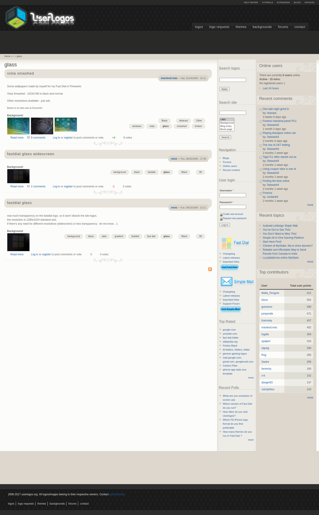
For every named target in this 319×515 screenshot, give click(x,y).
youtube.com (230, 333)
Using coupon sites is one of (279, 168)
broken (198, 126)
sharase (271, 113)
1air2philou (267, 389)
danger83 (267, 382)
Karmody (266, 320)
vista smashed (20, 73)
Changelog (229, 253)
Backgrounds (262, 27)
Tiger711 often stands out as (279, 156)
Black (164, 120)
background (119, 172)
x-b (263, 375)
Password (226, 202)
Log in (56, 137)
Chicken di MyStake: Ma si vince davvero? (288, 245)
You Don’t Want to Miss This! (280, 233)
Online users (230, 166)
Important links (231, 261)
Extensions (283, 2)
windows (136, 126)
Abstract (183, 120)
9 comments (38, 137)
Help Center (251, 2)
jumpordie (267, 313)
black (137, 172)
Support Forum (231, 303)
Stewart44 (273, 125)
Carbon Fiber (230, 365)
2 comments (38, 186)
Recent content (231, 170)
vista (152, 126)
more (251, 377)
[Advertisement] (159, 42)
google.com (229, 329)
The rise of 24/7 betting (276, 145)
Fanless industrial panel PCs (279, 121)
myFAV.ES (309, 2)
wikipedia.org (230, 341)
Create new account (233, 214)
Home (7, 56)
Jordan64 (272, 196)
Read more (16, 137)
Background (227, 123)
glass (19, 56)
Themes (241, 27)
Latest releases (231, 257)
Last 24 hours (271, 88)
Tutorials (267, 2)
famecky (266, 368)
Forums (283, 27)
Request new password (235, 218)
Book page (227, 129)
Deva (264, 299)
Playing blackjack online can (279, 133)
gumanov (266, 306)
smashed (182, 126)
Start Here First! (272, 241)
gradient (119, 236)
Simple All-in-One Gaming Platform (283, 237)
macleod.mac (169, 78)
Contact (299, 27)
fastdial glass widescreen (30, 154)
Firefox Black (230, 345)
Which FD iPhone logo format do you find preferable (235, 423)
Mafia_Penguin (270, 293)
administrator (117, 494)
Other (199, 120)
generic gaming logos (235, 353)
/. (13, 56)
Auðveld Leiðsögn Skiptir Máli (280, 225)
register (68, 137)
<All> (227, 119)
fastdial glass (19, 203)
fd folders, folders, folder (236, 349)
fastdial (151, 172)
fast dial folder (231, 337)
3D (200, 172)
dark (104, 236)
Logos (199, 27)
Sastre (265, 361)
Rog (263, 355)
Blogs (297, 2)
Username (226, 190)
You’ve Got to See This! (276, 229)
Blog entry (227, 126)
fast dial (151, 236)
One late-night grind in (276, 109)
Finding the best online (276, 180)
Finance (267, 192)
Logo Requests (219, 27)
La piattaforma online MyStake (281, 257)
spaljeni (265, 341)
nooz (174, 158)
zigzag (265, 348)
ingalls (265, 334)
